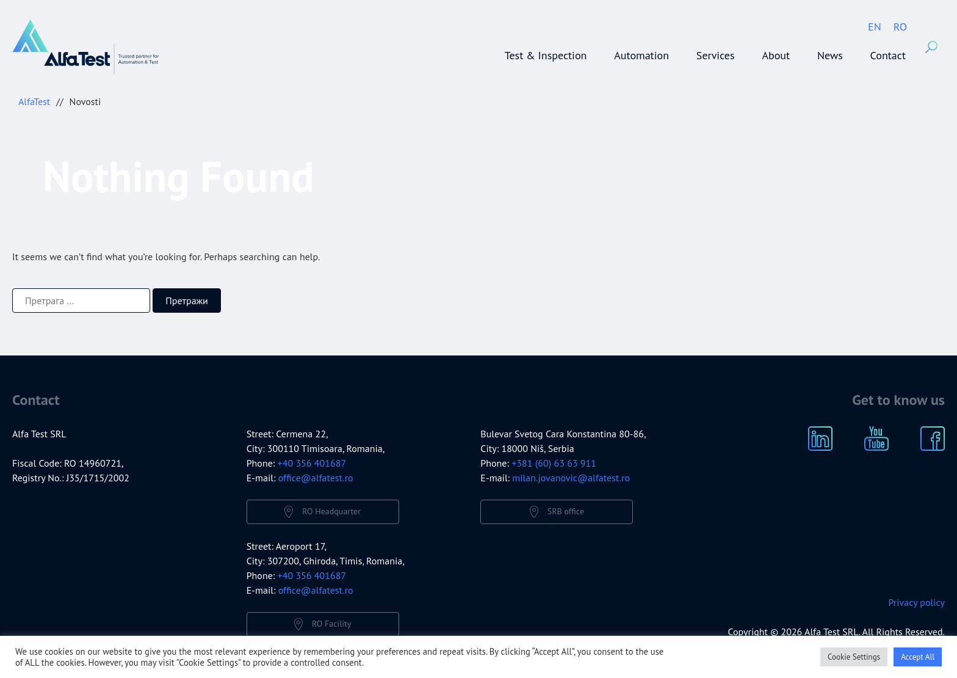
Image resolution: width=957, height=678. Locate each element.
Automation (641, 55)
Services (715, 55)
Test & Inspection (546, 55)
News (830, 55)
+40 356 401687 (312, 463)
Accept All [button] (917, 657)
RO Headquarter (331, 511)
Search (931, 47)
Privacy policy (916, 602)
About (776, 55)
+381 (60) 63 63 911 (553, 463)
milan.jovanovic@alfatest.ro (571, 478)
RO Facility (331, 623)
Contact (888, 55)
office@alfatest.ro (315, 478)
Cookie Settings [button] (854, 657)
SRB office (565, 511)
